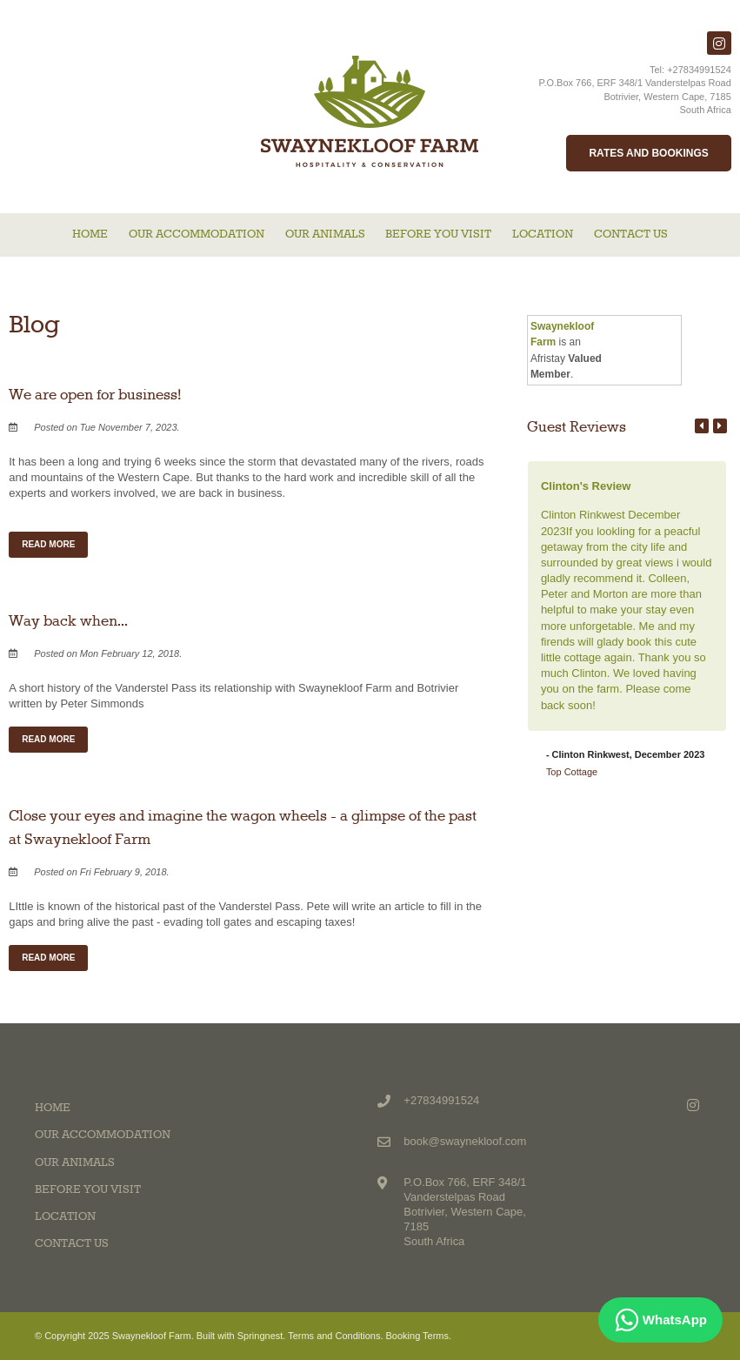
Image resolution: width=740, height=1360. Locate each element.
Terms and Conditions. (335, 1335)
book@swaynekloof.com (464, 1141)
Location (542, 234)
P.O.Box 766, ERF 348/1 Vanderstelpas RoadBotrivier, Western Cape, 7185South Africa (635, 96)
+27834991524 (699, 69)
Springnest (260, 1335)
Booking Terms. (419, 1335)
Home (90, 234)
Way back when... (68, 621)
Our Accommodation (196, 234)
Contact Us (631, 234)
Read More (48, 544)
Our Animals (325, 234)
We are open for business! (95, 395)
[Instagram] (719, 43)
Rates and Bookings (648, 153)
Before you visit (438, 234)
